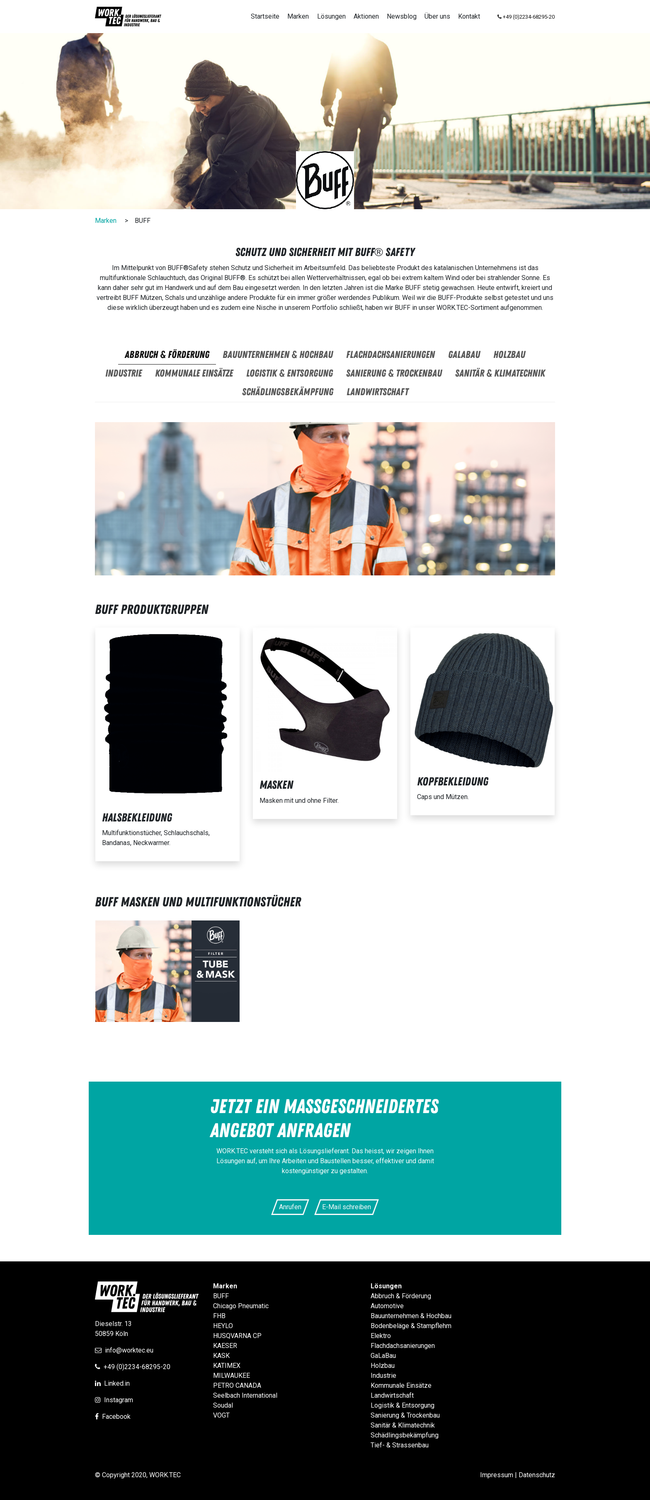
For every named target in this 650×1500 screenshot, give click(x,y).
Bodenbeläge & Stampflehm (411, 1326)
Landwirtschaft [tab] (377, 392)
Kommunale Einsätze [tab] (194, 373)
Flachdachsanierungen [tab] (390, 355)
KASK (221, 1356)
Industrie (383, 1375)
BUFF (221, 1296)
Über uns (437, 16)
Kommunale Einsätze (401, 1385)
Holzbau (383, 1366)
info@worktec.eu (129, 1350)
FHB (219, 1316)
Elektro (381, 1336)
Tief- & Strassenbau (400, 1445)
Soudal (223, 1405)
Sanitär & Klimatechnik (403, 1425)
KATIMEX (226, 1366)
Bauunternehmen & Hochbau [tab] (278, 355)
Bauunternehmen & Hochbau (411, 1316)
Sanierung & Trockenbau (405, 1415)
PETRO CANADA (237, 1385)
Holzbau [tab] (509, 355)
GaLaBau (383, 1356)
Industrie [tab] (123, 373)
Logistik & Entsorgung (402, 1405)
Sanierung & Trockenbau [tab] (394, 373)
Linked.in (117, 1383)
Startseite (265, 16)
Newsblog (402, 16)
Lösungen (331, 16)
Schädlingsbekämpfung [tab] (287, 392)
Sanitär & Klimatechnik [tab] (500, 373)
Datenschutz (537, 1475)
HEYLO (223, 1326)
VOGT (221, 1415)
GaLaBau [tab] (464, 355)
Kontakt (469, 16)
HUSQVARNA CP (237, 1336)
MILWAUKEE (231, 1375)
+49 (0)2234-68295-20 (137, 1367)
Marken (298, 16)
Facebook (116, 1416)
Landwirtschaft (392, 1395)
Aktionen (366, 16)
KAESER (225, 1346)
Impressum (496, 1475)
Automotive (387, 1306)
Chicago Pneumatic (241, 1306)
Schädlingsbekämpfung (405, 1435)
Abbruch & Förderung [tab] (167, 355)
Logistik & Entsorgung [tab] (289, 373)
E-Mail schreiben (346, 1207)
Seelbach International (245, 1395)
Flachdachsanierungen (403, 1346)
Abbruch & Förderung (401, 1296)
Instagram (118, 1400)
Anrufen (290, 1207)
